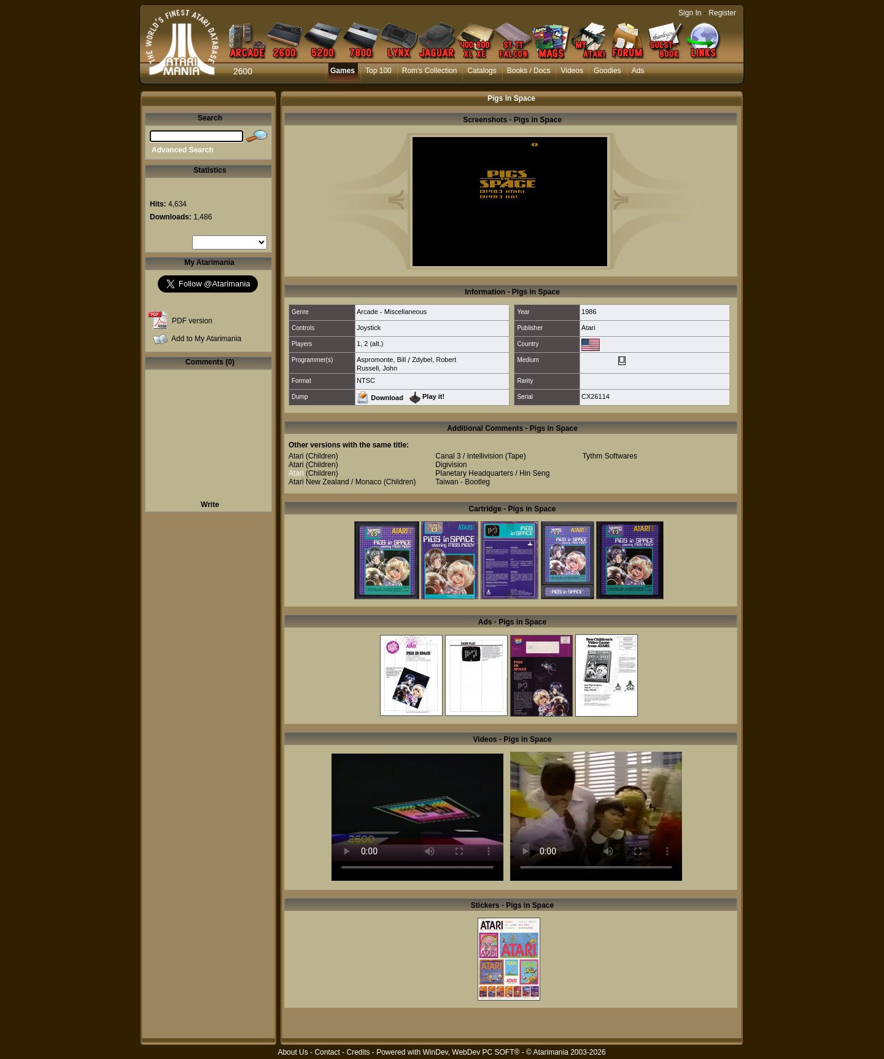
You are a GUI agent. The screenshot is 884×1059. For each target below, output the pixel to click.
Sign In (689, 13)
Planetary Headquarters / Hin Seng (492, 473)
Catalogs (481, 70)
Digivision (451, 464)
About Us (292, 1052)
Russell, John (377, 368)
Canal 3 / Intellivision (469, 456)
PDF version (192, 321)
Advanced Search (183, 150)
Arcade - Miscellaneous (392, 311)
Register (722, 13)
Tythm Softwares (610, 456)
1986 (588, 311)
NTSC (366, 380)
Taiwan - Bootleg (462, 482)
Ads (638, 70)
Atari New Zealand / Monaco (335, 482)
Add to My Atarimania (206, 338)
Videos (571, 70)
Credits (358, 1052)
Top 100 (378, 70)
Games (342, 70)
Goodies (607, 70)
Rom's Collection (429, 70)
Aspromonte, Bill (381, 359)
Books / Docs (529, 70)
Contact (326, 1052)
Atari (588, 327)
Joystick (369, 327)
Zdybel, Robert (434, 359)
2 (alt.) (373, 343)
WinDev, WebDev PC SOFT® (471, 1052)
